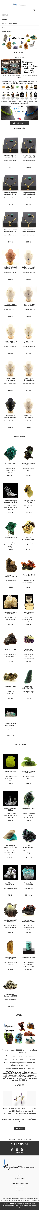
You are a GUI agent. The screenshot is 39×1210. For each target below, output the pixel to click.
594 (10, 821)
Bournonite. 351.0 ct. (10, 687)
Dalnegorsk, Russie (10, 580)
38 (28, 279)
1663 (10, 624)
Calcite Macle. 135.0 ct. (29, 613)
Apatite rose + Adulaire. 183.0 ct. (10, 883)
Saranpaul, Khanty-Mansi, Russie (10, 655)
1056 (29, 476)
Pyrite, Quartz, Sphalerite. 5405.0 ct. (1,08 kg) (10, 995)
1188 (28, 624)
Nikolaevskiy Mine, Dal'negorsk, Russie (10, 618)
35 (28, 316)
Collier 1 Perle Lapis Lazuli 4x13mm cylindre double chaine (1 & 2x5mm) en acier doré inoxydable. (10, 342)
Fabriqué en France (10, 161)
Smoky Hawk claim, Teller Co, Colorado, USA (10, 853)
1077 (10, 661)
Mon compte (20, 1187)
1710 (28, 932)
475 (28, 699)
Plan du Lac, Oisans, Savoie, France (10, 889)
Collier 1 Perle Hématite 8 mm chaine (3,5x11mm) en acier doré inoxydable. (28, 379)
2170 (29, 550)
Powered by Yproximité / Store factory (19, 1139)
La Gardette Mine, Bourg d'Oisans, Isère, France (10, 507)
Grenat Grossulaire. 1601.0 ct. (28, 538)
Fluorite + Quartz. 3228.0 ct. (10, 613)
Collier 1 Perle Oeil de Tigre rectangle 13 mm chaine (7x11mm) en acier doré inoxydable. (10, 267)
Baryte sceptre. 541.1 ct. (10, 958)
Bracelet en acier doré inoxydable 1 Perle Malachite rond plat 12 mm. (28, 193)
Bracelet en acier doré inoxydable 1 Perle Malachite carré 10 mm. (10, 230)
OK (19, 1207)
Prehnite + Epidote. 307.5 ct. (28, 501)
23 (10, 168)
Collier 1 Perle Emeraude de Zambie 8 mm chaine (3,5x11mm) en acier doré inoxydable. (28, 416)
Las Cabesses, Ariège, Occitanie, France (10, 926)
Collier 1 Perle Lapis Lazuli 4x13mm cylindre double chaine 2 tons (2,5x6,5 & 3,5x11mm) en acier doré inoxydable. (28, 267)
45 (10, 316)
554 (29, 513)
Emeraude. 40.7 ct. (28, 957)
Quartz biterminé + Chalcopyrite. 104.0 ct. (10, 501)
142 (10, 550)
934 (10, 932)
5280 (10, 476)
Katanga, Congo (28, 692)
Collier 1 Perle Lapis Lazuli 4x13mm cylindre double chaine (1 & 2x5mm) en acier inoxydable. (28, 305)
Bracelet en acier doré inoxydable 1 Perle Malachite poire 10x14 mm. (10, 156)
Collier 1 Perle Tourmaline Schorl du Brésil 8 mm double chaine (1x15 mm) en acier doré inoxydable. (10, 305)
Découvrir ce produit (19, 123)
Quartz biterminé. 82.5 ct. (10, 809)
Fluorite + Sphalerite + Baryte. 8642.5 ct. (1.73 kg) (28, 650)
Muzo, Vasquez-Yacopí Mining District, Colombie (28, 964)
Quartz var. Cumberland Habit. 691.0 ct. (10, 575)
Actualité (19, 1085)
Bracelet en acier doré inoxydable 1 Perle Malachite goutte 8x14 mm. (28, 156)
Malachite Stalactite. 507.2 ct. (28, 687)
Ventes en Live (19, 52)
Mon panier (19, 1190)
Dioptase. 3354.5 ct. (10, 464)
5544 (28, 895)
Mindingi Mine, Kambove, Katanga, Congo (10, 545)
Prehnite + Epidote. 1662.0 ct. (28, 772)
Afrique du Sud (10, 729)
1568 (28, 661)
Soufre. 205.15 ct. (10, 771)
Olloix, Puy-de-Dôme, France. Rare (10, 963)
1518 (28, 783)
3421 (10, 1007)
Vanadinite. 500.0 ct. (29, 575)
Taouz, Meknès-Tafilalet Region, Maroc (29, 927)
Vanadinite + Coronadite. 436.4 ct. (28, 921)
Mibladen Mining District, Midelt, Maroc (28, 581)
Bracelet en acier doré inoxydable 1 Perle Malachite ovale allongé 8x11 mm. (28, 230)
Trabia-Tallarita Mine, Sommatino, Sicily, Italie (10, 778)
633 (10, 513)
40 (10, 279)
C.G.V (20, 1175)
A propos (19, 1015)
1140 (29, 587)
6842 (10, 736)
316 (10, 699)
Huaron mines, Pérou (10, 1000)
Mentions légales (20, 1178)
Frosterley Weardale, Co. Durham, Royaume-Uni (28, 815)
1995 (29, 858)
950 (10, 895)
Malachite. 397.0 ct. (10, 538)
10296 (28, 969)
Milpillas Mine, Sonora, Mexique (28, 852)
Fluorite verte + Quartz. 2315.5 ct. (10, 724)
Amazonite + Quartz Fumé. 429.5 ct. (10, 846)
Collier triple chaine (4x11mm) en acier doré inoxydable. (10, 416)
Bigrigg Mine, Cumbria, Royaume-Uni (28, 619)
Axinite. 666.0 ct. (10, 649)
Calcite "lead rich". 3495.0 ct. (10, 921)
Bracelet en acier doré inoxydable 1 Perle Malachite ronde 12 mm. (10, 193)
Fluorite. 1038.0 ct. (28, 809)
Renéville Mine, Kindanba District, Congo (10, 470)
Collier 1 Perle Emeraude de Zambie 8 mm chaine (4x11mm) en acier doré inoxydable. (29, 342)
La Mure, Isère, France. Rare (10, 693)
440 (10, 783)
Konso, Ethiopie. (28, 888)
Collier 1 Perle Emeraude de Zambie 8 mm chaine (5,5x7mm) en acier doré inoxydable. (10, 379)
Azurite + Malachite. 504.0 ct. (28, 846)
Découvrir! (19, 1128)
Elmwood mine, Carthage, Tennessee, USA (29, 656)
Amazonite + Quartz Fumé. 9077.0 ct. (28, 883)
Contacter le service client (20, 1184)
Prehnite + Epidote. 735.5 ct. (28, 464)
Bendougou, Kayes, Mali (28, 469)
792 (28, 821)
